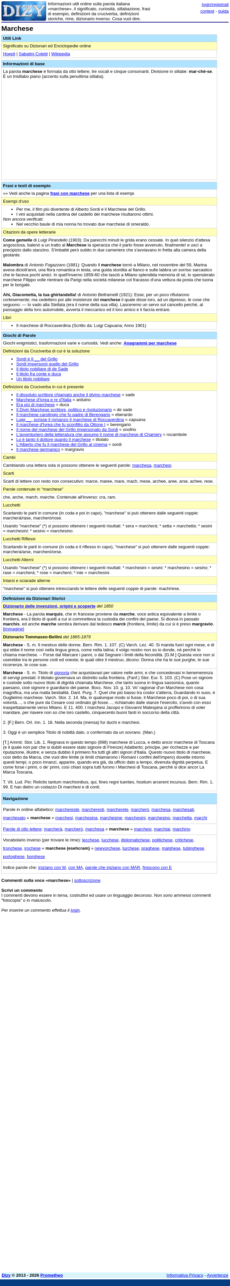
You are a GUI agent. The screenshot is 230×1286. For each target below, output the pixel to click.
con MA (75, 867)
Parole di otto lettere (22, 829)
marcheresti (93, 809)
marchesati (183, 809)
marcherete (117, 809)
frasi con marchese (70, 193)
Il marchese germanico (38, 449)
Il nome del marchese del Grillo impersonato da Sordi (67, 429)
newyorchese (107, 848)
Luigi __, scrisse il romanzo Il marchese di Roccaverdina (70, 419)
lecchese (90, 839)
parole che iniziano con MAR (112, 867)
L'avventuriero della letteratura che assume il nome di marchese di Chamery (89, 434)
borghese (36, 856)
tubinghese (193, 848)
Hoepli (9, 53)
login (75, 910)
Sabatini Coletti (33, 53)
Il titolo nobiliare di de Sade (42, 368)
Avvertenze (217, 1275)
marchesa (141, 465)
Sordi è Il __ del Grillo (36, 358)
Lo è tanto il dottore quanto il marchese (53, 439)
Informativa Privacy (185, 1275)
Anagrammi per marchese (150, 343)
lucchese (110, 839)
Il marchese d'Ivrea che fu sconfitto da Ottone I (60, 424)
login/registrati (215, 4)
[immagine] (13, 628)
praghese (150, 848)
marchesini (134, 817)
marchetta (182, 817)
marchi (200, 817)
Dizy (6, 1275)
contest (207, 11)
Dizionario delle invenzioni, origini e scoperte (49, 606)
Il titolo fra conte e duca (38, 373)
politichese (162, 839)
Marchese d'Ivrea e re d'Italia (43, 399)
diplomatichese (135, 839)
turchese (130, 848)
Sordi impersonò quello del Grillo (47, 363)
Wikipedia (60, 53)
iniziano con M (52, 867)
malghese (171, 848)
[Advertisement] (179, 959)
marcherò (140, 809)
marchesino (159, 817)
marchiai (162, 829)
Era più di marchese (35, 404)
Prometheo (51, 1275)
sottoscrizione (87, 880)
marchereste (67, 809)
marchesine (111, 817)
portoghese (14, 856)
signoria (61, 672)
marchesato (14, 817)
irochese (32, 848)
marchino (181, 829)
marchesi (162, 465)
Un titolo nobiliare (32, 378)
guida (223, 11)
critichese (184, 839)
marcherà (53, 829)
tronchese (12, 848)
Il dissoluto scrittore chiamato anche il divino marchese (68, 394)
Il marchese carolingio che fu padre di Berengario (63, 414)
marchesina (86, 817)
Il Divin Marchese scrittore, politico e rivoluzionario (64, 409)
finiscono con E (157, 867)
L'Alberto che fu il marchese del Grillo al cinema (61, 444)
